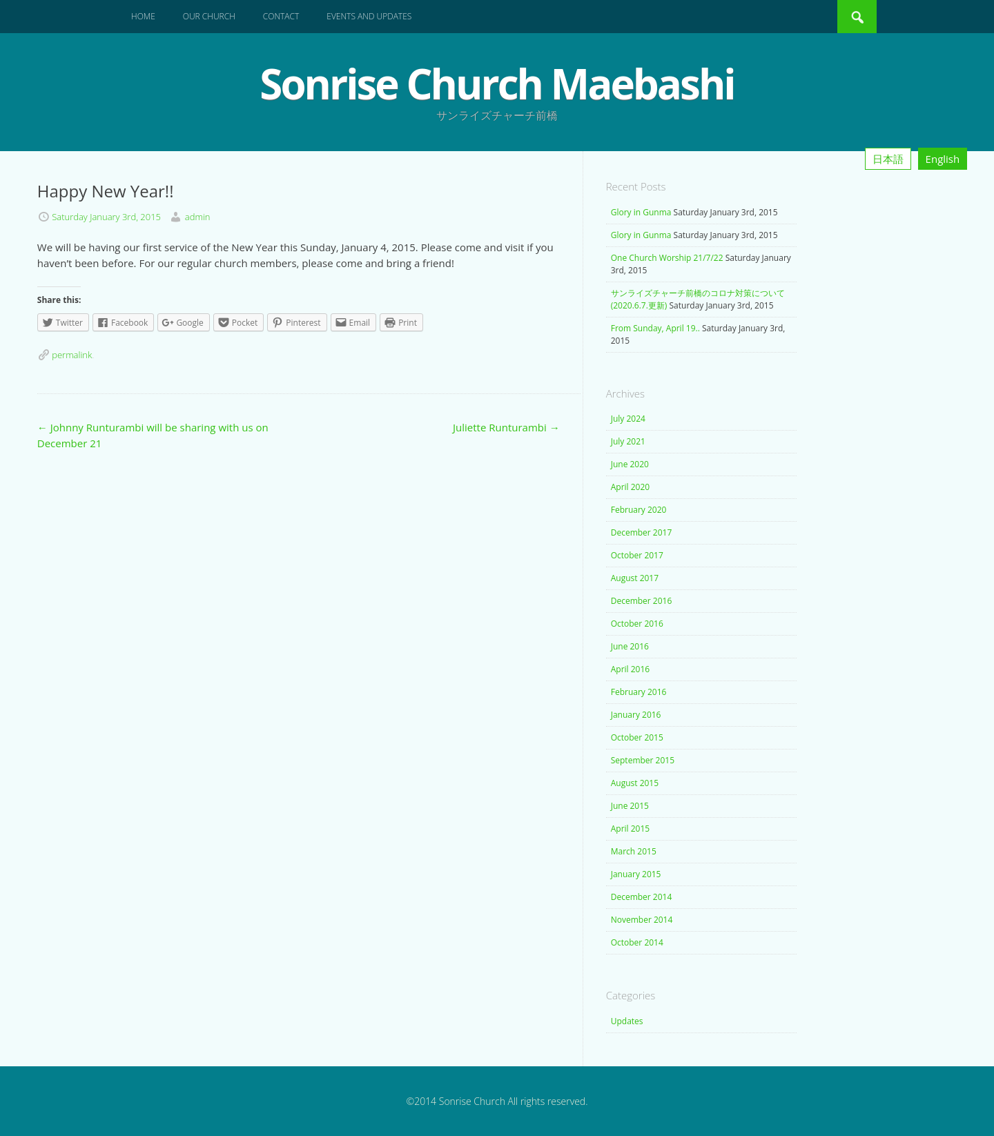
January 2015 (636, 874)
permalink (72, 355)
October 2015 (637, 737)
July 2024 (628, 418)
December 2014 (641, 897)
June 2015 (630, 806)
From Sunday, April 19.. (655, 328)
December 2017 (641, 532)
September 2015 (642, 760)
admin (198, 216)
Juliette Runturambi (506, 427)
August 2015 (635, 783)
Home (143, 16)
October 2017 (637, 555)
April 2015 (630, 828)
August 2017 (635, 578)
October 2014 (637, 942)
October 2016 (637, 623)
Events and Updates (369, 16)
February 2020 (639, 510)
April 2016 (630, 669)
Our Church (209, 16)
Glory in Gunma (641, 212)
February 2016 (639, 692)
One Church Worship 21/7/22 (667, 258)
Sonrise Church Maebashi (497, 83)
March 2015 (633, 851)
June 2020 (630, 464)
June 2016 (630, 646)
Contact (281, 16)
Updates (627, 1021)
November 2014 (642, 920)
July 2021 (628, 441)
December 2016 (641, 601)
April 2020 (630, 487)
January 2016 (636, 715)
